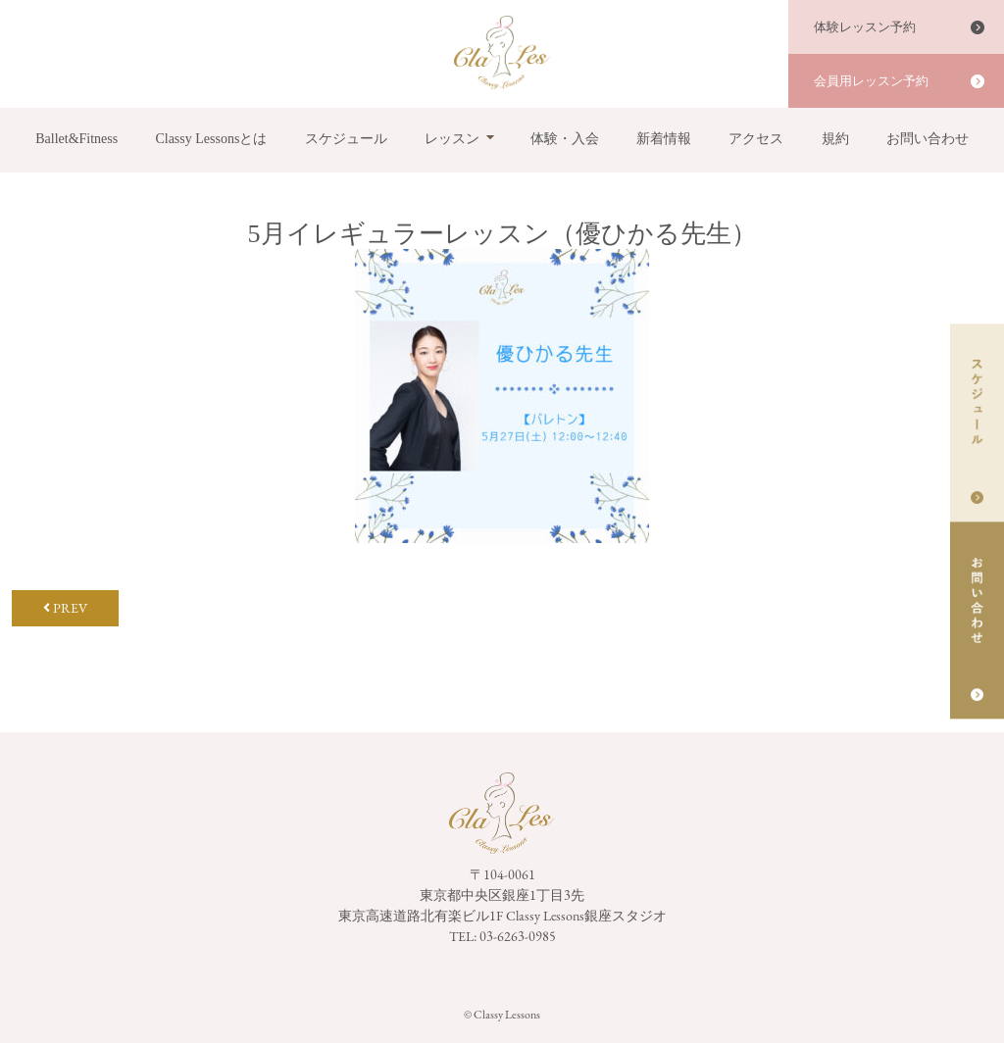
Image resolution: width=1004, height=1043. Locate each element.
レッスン (452, 138)
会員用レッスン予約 (871, 81)
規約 (835, 138)
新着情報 (663, 138)
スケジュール (346, 138)
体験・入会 (564, 138)
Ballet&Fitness (76, 138)
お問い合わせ (927, 138)
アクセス (755, 138)
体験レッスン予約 (865, 27)
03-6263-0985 (517, 936)
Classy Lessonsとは (211, 138)
